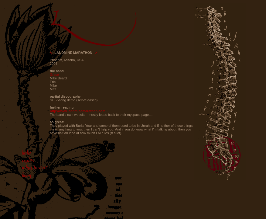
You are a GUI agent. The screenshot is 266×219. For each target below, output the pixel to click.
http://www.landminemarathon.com (77, 111)
